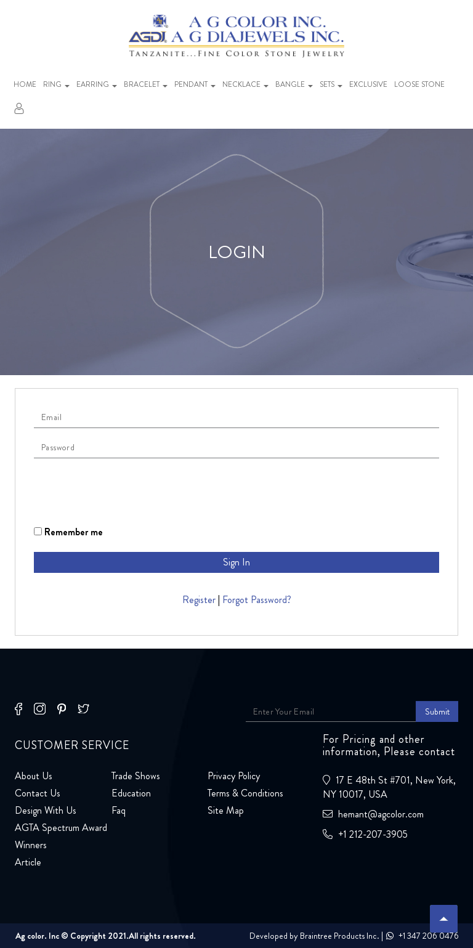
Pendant (195, 84)
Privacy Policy (234, 776)
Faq (118, 810)
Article (28, 862)
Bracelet (146, 84)
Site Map (226, 810)
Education (131, 793)
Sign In (236, 562)
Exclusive (368, 84)
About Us (33, 776)
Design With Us (45, 810)
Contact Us (37, 793)
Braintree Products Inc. (339, 936)
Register (199, 600)
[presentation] (127, 492)
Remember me (68, 532)
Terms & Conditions (245, 793)
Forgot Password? (256, 600)
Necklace (245, 84)
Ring (56, 84)
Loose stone (419, 84)
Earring (96, 84)
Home (25, 84)
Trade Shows (135, 776)
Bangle (294, 84)
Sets (331, 84)
